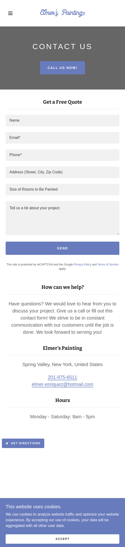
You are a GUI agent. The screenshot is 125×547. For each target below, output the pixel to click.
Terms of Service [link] (107, 264)
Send (62, 248)
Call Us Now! (62, 68)
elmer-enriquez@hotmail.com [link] (62, 384)
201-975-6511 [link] (62, 377)
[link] (62, 13)
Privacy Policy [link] (82, 264)
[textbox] (62, 120)
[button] (11, 13)
